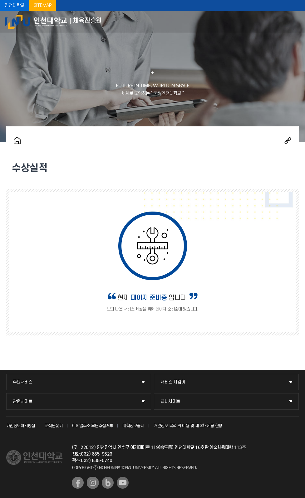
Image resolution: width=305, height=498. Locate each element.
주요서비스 (22, 382)
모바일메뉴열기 (295, 22)
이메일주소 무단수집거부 (92, 425)
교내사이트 (170, 401)
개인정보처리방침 (20, 425)
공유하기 (288, 140)
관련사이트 (22, 401)
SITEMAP (43, 5)
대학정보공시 (133, 425)
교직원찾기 (54, 425)
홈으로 (17, 140)
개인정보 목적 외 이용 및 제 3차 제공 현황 (188, 425)
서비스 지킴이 (172, 382)
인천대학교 (14, 5)
